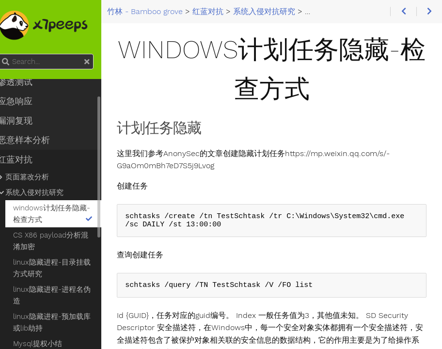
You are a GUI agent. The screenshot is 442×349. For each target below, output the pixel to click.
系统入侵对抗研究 (45, 192)
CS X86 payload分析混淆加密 (60, 241)
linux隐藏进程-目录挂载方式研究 (62, 268)
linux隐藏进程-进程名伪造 (62, 295)
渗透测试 (25, 82)
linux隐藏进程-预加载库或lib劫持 (62, 322)
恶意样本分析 (34, 140)
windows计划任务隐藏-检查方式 (63, 214)
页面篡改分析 (37, 177)
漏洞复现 (25, 121)
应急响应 (25, 101)
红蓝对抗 (25, 159)
